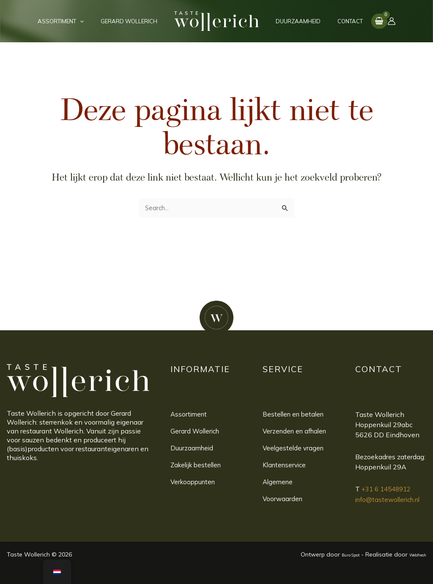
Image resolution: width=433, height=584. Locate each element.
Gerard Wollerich (196, 431)
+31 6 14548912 (389, 489)
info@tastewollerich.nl (390, 499)
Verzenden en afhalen (297, 431)
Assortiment (189, 414)
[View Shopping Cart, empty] (362, 21)
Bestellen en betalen (295, 414)
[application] (89, 21)
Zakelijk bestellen (198, 465)
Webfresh (412, 554)
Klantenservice (286, 465)
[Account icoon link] (374, 21)
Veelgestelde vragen (294, 448)
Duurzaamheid (192, 448)
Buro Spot (335, 554)
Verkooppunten (194, 482)
